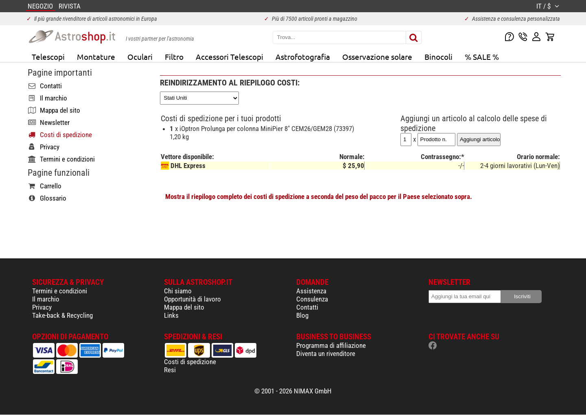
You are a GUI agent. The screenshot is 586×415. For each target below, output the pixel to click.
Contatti (307, 307)
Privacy (42, 307)
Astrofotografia (303, 56)
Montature (96, 56)
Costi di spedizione (190, 362)
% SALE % (482, 56)
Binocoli (438, 56)
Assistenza (311, 291)
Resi (170, 370)
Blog (302, 315)
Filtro (174, 56)
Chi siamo (178, 291)
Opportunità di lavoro (192, 299)
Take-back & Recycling (62, 315)
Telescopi (48, 56)
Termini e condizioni (59, 291)
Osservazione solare (377, 56)
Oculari (140, 56)
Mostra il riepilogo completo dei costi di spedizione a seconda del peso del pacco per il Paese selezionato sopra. (318, 196)
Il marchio (45, 299)
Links (171, 315)
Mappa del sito (184, 307)
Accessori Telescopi (229, 56)
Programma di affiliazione (331, 345)
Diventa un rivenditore (325, 353)
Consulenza (312, 299)
